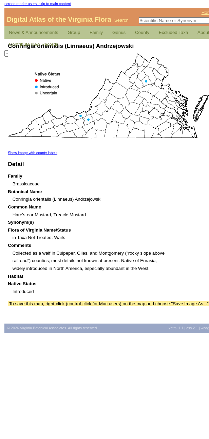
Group (74, 32)
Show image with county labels (32, 153)
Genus (119, 32)
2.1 (192, 328)
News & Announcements (33, 32)
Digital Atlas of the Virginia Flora (59, 19)
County (142, 32)
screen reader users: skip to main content (37, 4)
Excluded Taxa (173, 32)
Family (96, 32)
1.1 (176, 328)
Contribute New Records (33, 44)
